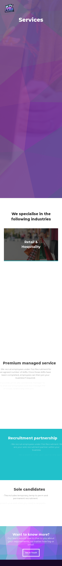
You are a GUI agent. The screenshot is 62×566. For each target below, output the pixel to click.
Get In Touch (31, 553)
